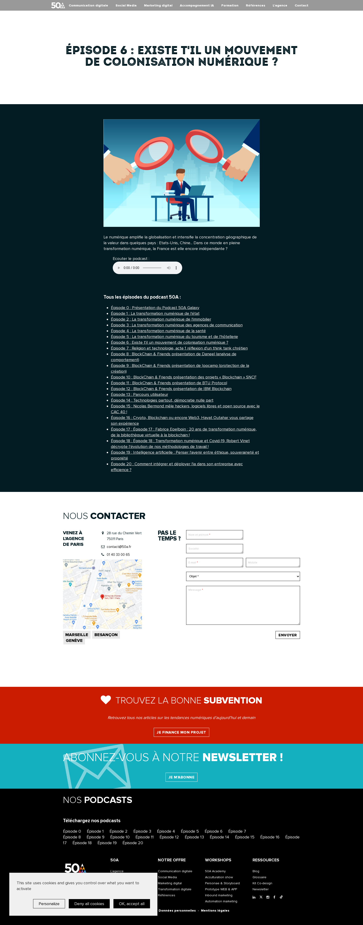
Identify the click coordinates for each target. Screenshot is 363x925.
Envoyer (288, 635)
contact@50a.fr (119, 547)
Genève (74, 640)
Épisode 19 (107, 842)
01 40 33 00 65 (118, 555)
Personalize (49, 903)
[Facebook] (275, 897)
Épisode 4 (166, 831)
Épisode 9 (95, 837)
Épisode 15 (244, 837)
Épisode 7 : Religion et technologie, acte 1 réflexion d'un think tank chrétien (179, 348)
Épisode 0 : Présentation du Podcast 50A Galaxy (155, 307)
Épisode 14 (219, 837)
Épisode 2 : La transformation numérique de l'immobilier (161, 319)
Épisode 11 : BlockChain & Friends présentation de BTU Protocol (169, 382)
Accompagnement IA (197, 5)
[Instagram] (268, 897)
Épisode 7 (237, 831)
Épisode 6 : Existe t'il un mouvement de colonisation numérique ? (169, 342)
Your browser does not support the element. (147, 268)
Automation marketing (221, 901)
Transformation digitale (174, 889)
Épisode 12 (169, 837)
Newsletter (261, 889)
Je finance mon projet (181, 732)
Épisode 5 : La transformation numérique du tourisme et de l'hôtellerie (174, 336)
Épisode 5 (190, 831)
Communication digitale (88, 5)
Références (255, 5)
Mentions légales (215, 910)
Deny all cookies (89, 903)
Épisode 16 (269, 837)
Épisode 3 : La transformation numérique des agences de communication (177, 325)
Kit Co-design (262, 883)
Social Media (126, 5)
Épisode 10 (120, 837)
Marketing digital (158, 5)
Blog (256, 871)
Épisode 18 (82, 842)
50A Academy (215, 871)
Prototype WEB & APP (221, 889)
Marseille (76, 634)
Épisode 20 (132, 842)
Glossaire (259, 877)
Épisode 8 (72, 837)
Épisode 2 (119, 831)
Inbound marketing (218, 895)
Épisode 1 (95, 831)
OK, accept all (131, 903)
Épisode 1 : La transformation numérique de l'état (155, 313)
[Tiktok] (282, 897)
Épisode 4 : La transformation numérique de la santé (158, 330)
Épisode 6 (213, 831)
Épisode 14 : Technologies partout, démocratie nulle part (162, 400)
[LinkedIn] (255, 897)
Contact (301, 5)
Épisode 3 (142, 831)
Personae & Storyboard (222, 883)
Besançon (106, 634)
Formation (229, 5)
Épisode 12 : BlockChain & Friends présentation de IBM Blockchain (171, 388)
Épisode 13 (194, 837)
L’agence (280, 5)
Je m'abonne (182, 777)
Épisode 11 (144, 837)
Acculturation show (219, 877)
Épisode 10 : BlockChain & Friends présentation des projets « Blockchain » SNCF (184, 377)
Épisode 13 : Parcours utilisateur (139, 394)
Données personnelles (177, 910)
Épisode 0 (72, 831)
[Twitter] (262, 897)
